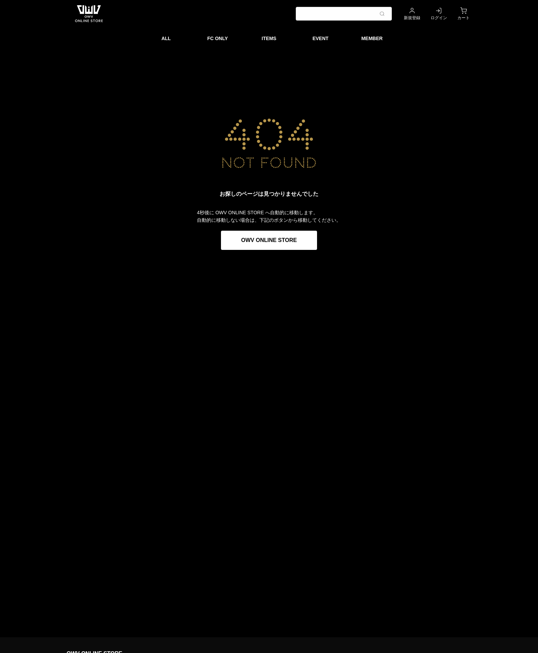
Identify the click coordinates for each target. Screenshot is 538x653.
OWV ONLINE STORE (269, 240)
